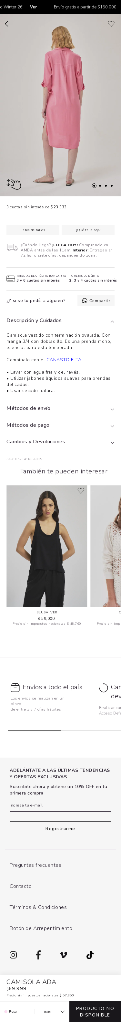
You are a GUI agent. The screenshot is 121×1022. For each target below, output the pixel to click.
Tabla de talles (33, 230)
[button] (60, 320)
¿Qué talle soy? (88, 230)
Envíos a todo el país (52, 687)
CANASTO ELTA (64, 360)
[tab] (60, 320)
